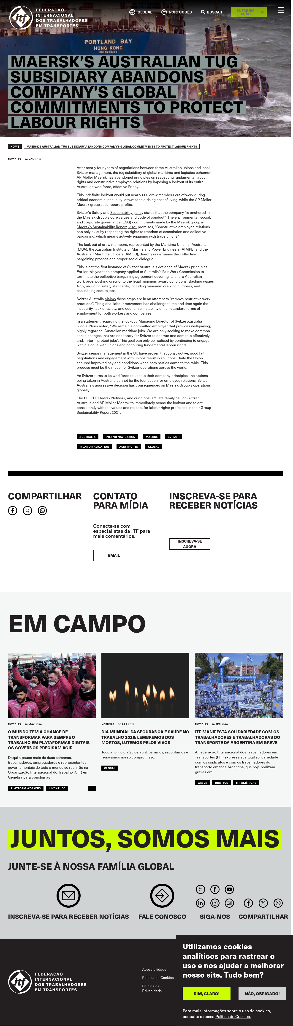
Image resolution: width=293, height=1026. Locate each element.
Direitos (221, 783)
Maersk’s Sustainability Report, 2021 (107, 226)
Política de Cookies (158, 977)
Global (153, 446)
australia (87, 437)
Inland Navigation (94, 446)
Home (15, 146)
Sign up (69, 898)
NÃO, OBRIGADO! (262, 993)
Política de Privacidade (152, 988)
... (92, 788)
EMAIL (114, 555)
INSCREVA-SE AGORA (190, 543)
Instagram (215, 903)
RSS (229, 903)
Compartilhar (45, 495)
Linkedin (200, 903)
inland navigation (121, 437)
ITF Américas (246, 783)
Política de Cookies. (233, 1016)
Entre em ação (245, 12)
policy (138, 212)
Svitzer (173, 437)
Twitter (200, 889)
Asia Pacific (128, 446)
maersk (152, 437)
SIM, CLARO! (207, 993)
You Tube (229, 889)
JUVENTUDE (57, 788)
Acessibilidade (154, 969)
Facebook (215, 889)
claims (110, 298)
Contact (162, 898)
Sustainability (121, 212)
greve (202, 783)
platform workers (26, 788)
